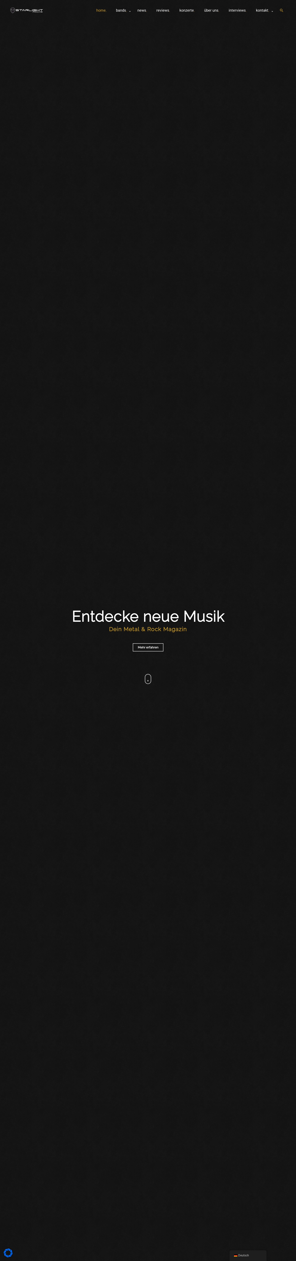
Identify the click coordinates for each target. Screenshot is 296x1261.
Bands (121, 10)
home (101, 10)
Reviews (162, 10)
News (141, 10)
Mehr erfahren (148, 647)
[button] (282, 11)
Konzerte (186, 10)
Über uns (211, 10)
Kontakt (262, 10)
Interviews (237, 10)
